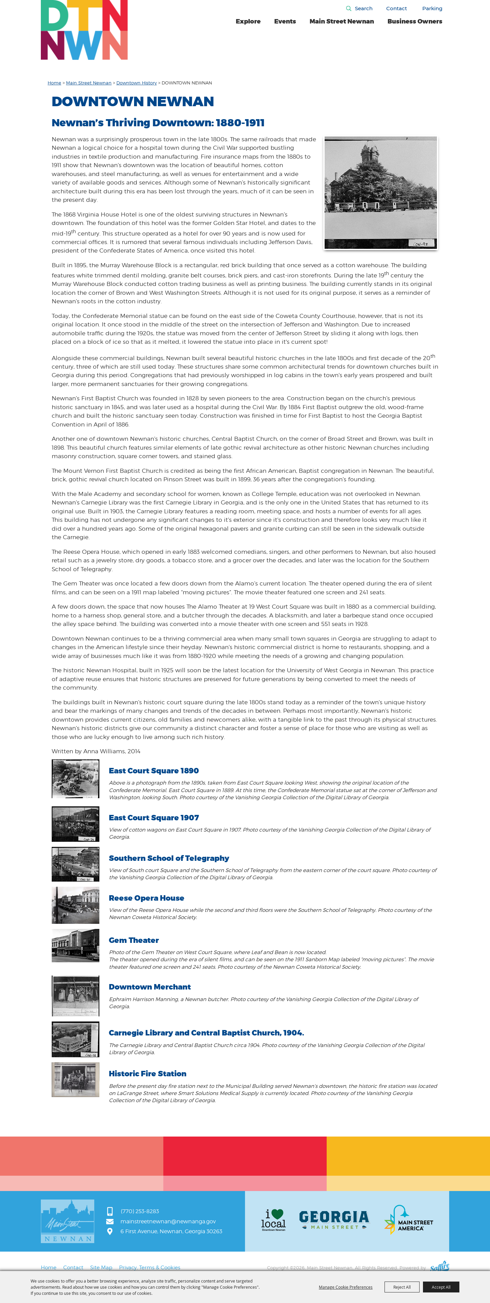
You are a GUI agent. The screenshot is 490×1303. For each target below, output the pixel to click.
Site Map (101, 1268)
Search (364, 8)
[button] (380, 192)
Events (285, 21)
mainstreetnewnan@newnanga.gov (168, 1221)
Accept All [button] (441, 1287)
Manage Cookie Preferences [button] (346, 1287)
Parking (432, 8)
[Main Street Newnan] (84, 30)
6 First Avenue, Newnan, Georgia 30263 (171, 1231)
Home (54, 82)
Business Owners (415, 21)
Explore (248, 21)
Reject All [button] (402, 1287)
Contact (396, 8)
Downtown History (136, 82)
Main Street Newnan (342, 21)
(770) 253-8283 (140, 1211)
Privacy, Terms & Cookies (149, 1268)
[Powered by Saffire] (439, 1267)
